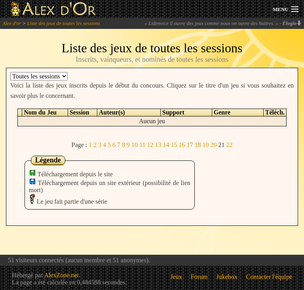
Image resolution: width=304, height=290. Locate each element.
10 (134, 144)
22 (229, 144)
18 (197, 144)
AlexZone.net (61, 275)
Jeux (176, 276)
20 (213, 144)
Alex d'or (11, 23)
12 (150, 144)
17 (189, 144)
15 (174, 144)
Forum (199, 276)
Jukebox (227, 276)
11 (142, 144)
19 (205, 144)
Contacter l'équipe (269, 276)
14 (166, 144)
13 (158, 144)
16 (182, 144)
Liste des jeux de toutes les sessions (63, 23)
